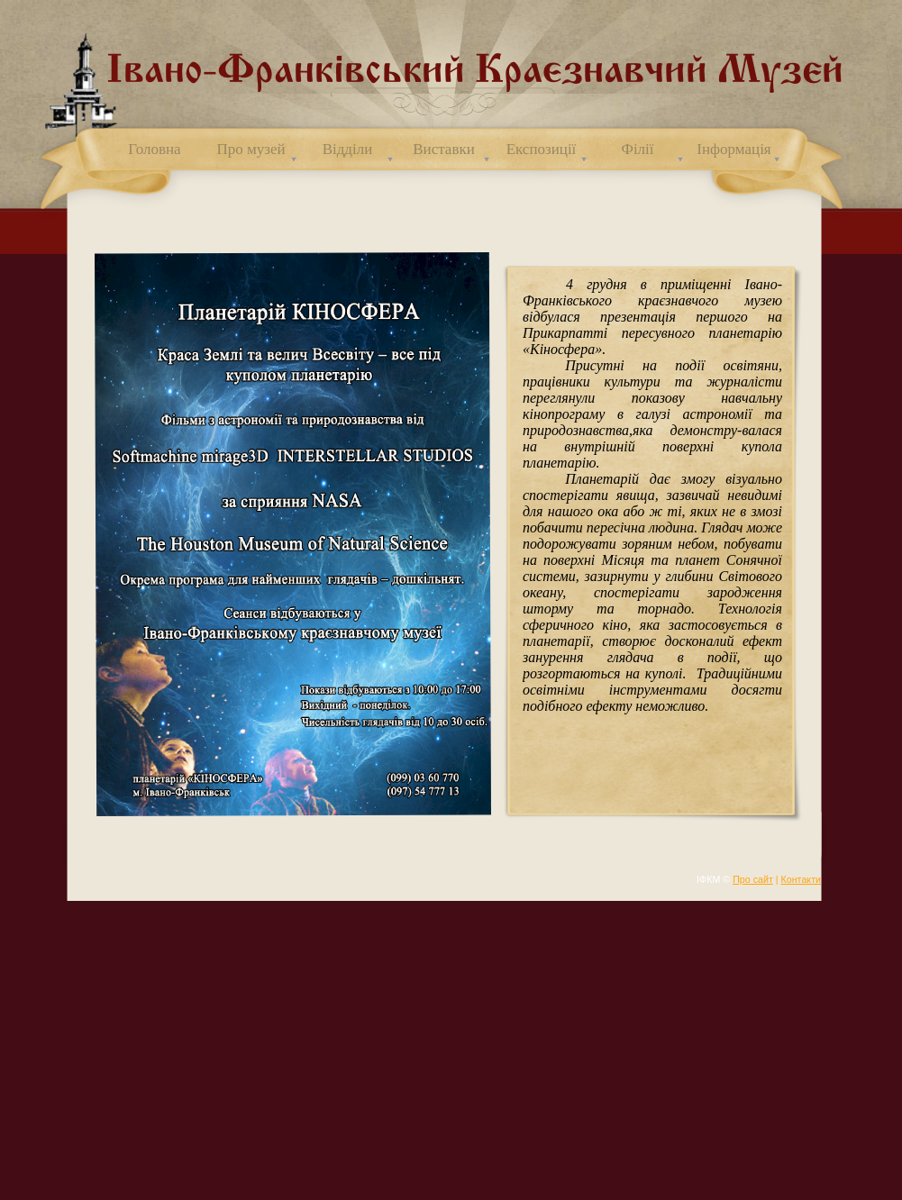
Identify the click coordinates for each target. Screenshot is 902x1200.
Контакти (801, 879)
